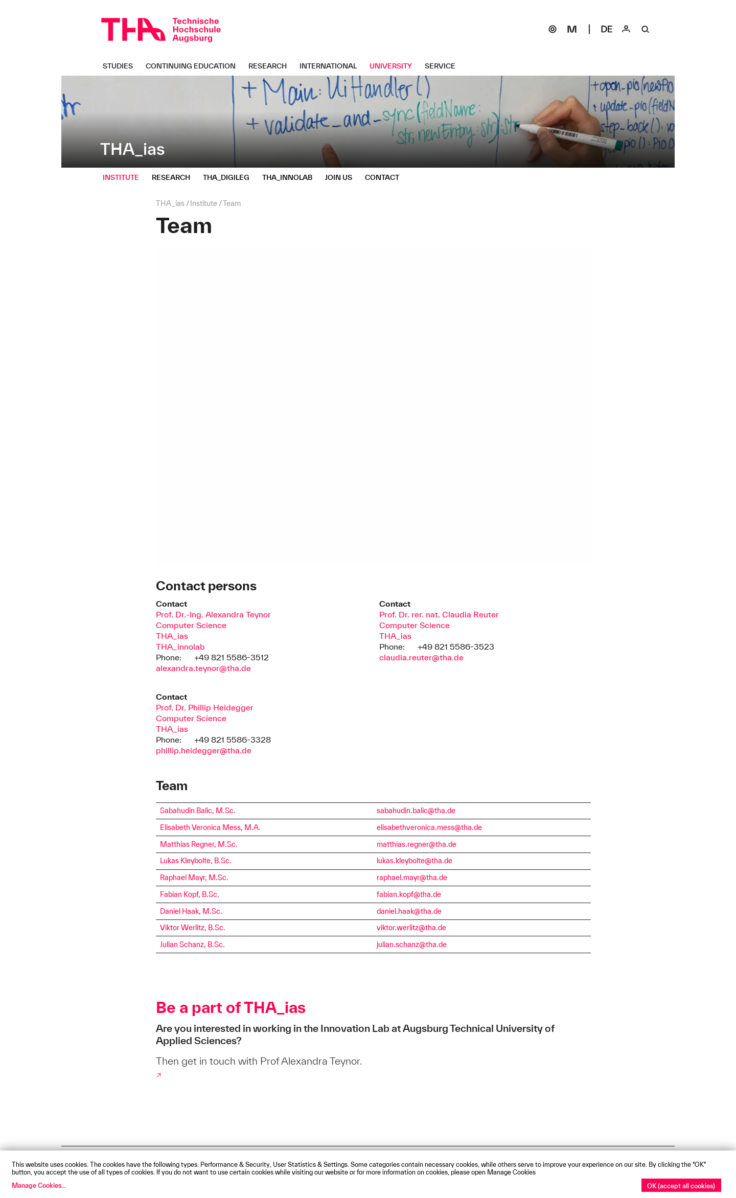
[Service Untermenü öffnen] (444, 66)
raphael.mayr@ (401, 877)
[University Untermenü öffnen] (394, 66)
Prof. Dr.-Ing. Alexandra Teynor (213, 614)
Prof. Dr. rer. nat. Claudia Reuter (439, 614)
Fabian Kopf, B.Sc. (189, 894)
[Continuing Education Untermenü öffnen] (194, 66)
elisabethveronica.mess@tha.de (429, 827)
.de (447, 861)
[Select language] (606, 29)
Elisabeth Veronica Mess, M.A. (210, 827)
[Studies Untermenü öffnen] (121, 66)
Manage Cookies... (39, 1185)
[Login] (626, 29)
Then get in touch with (208, 1061)
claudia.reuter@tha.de (421, 657)
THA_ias (172, 635)
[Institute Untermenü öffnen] (124, 177)
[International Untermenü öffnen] (332, 66)
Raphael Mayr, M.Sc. (194, 877)
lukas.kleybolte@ (404, 861)
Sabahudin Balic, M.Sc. (198, 811)
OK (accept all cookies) (681, 1185)
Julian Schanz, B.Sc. (192, 944)
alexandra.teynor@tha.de (203, 668)
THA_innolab (180, 646)
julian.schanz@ (401, 944)
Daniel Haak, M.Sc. (191, 911)
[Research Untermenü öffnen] (271, 66)
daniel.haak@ (399, 911)
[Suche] (645, 29)
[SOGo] (552, 29)
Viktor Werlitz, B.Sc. (192, 928)
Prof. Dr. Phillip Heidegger (205, 707)
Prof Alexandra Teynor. (311, 1061)
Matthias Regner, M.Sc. (199, 844)
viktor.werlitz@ (401, 928)
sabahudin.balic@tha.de (416, 811)
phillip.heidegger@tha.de (203, 750)
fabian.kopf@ (398, 894)
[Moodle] (572, 29)
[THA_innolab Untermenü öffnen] (291, 177)
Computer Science (191, 625)
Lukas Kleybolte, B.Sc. (196, 861)
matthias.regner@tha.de (416, 844)
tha (436, 861)
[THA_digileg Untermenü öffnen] (230, 177)
